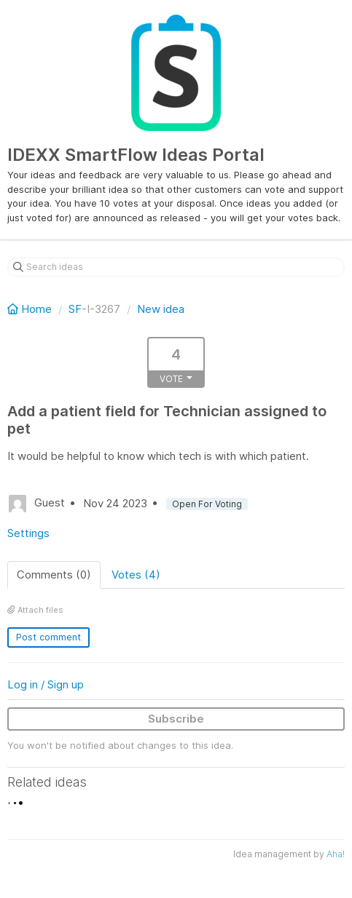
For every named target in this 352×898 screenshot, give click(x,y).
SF (75, 309)
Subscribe (176, 719)
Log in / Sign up (45, 684)
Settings (28, 533)
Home (31, 309)
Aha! (335, 854)
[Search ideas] (176, 267)
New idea (160, 309)
